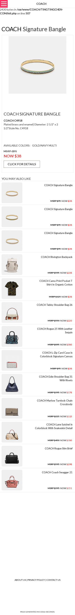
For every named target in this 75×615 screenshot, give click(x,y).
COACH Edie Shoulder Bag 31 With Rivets (55, 378)
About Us (20, 579)
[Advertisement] (39, 100)
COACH (12, 28)
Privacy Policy (36, 579)
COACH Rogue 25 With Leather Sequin (54, 330)
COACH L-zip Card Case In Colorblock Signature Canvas (56, 354)
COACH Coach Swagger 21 (57, 472)
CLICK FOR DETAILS (22, 164)
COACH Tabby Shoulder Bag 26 (54, 304)
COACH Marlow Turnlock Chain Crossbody (54, 402)
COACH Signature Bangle (58, 185)
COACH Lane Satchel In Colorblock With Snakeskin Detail (53, 426)
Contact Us (53, 579)
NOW (61, 201)
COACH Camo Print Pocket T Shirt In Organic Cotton (55, 282)
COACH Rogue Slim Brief (58, 448)
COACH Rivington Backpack (56, 256)
